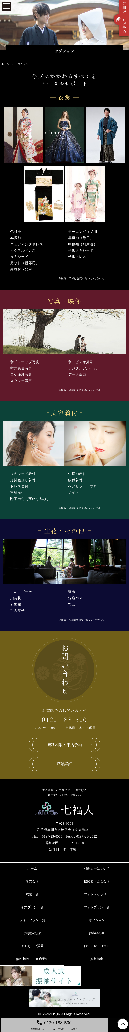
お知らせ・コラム (97, 946)
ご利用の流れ (32, 933)
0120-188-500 (64, 719)
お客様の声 (97, 933)
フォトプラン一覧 (97, 907)
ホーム (32, 868)
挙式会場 (32, 881)
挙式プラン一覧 (32, 907)
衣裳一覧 (32, 894)
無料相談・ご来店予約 (32, 959)
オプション (97, 920)
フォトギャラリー (97, 894)
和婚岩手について (97, 868)
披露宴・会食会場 (97, 881)
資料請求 (96, 959)
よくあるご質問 (32, 946)
